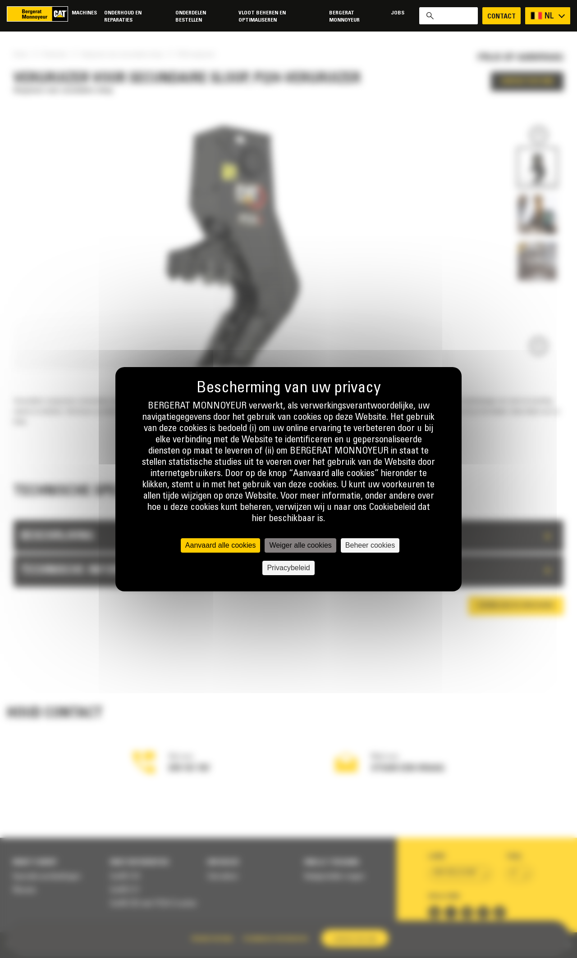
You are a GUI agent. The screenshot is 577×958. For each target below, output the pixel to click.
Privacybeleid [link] (288, 568)
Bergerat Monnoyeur (344, 16)
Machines (84, 12)
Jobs (397, 12)
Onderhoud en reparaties (123, 16)
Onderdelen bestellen (190, 16)
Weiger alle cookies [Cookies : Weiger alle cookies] (300, 545)
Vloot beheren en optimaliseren (262, 16)
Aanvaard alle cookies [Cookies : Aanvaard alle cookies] (220, 545)
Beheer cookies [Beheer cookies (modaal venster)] (370, 545)
